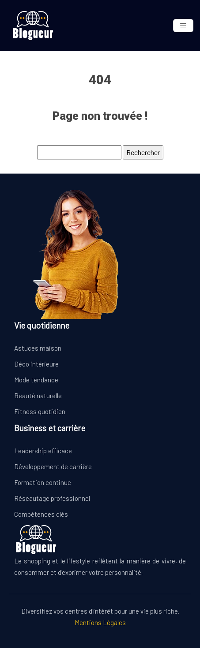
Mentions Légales (100, 622)
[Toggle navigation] (183, 26)
